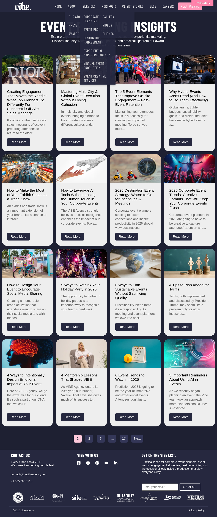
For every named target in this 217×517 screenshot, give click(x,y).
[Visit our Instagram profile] (88, 463)
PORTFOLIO (109, 6)
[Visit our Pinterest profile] (97, 463)
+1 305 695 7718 (21, 481)
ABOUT (72, 6)
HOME (58, 6)
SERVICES (89, 6)
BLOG (153, 6)
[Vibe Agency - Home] (23, 6)
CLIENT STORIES (133, 6)
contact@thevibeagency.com (29, 474)
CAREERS (169, 6)
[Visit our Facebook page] (79, 463)
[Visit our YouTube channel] (106, 463)
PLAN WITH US (190, 6)
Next (137, 438)
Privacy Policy (196, 510)
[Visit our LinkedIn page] (116, 463)
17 (124, 438)
